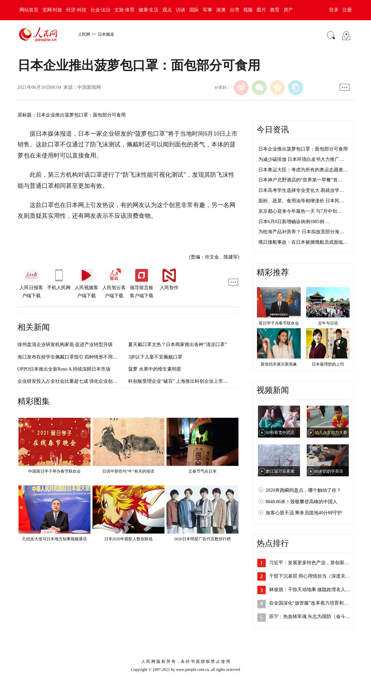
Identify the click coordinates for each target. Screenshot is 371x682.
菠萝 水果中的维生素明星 (154, 369)
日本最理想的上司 (328, 364)
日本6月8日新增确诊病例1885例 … (294, 221)
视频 (248, 9)
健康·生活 (149, 9)
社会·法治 (100, 9)
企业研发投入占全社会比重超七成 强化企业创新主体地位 (77, 381)
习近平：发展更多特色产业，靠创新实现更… (316, 562)
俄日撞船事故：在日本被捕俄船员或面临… (303, 242)
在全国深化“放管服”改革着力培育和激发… (313, 603)
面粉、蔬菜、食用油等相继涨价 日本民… (301, 200)
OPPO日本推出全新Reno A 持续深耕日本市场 (64, 369)
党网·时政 (52, 9)
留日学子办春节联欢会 (279, 323)
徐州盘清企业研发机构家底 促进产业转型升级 (65, 344)
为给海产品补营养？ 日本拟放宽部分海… (301, 231)
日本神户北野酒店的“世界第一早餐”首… (300, 179)
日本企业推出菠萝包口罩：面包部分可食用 (303, 148)
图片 (261, 9)
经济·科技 (76, 9)
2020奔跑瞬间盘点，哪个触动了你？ (303, 490)
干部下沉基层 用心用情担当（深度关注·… (312, 576)
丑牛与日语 (328, 323)
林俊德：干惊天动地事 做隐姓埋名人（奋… (314, 589)
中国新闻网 (89, 87)
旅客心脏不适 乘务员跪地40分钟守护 (304, 512)
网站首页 (29, 9)
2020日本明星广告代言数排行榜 (202, 539)
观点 (167, 9)
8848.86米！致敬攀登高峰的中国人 (302, 501)
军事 (207, 9)
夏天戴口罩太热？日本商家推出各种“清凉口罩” (177, 344)
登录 (333, 9)
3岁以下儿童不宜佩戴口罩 (155, 357)
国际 (194, 9)
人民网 (84, 34)
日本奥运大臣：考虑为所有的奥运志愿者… (303, 169)
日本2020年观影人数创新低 (128, 539)
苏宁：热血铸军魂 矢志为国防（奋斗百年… (314, 616)
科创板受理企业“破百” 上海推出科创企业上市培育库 (182, 381)
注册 (347, 9)
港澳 (221, 9)
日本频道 (106, 34)
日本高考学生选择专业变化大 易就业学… (301, 190)
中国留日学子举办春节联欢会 (54, 471)
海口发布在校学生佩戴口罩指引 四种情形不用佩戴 (69, 357)
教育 (275, 9)
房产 (288, 9)
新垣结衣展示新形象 (279, 364)
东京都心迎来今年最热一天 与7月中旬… (300, 211)
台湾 (234, 9)
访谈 (180, 9)
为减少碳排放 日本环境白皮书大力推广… (301, 159)
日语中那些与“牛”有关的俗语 (128, 471)
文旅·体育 (124, 9)
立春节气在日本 (202, 471)
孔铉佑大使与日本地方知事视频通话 (54, 539)
